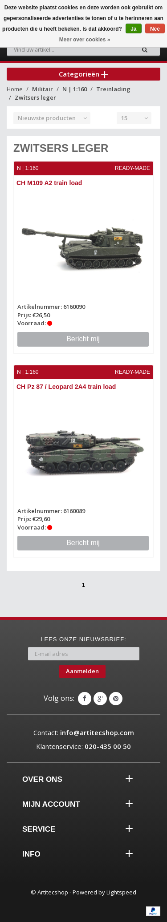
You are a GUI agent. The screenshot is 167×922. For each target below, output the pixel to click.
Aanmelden (82, 671)
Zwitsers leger (35, 97)
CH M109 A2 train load (49, 182)
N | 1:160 (74, 89)
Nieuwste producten (47, 118)
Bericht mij (83, 339)
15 (124, 118)
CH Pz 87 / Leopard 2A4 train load (66, 386)
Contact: (83, 732)
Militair (42, 89)
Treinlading (113, 89)
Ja (133, 29)
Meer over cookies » (84, 39)
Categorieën (83, 73)
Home (15, 89)
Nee (155, 29)
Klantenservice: (83, 746)
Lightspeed (121, 892)
